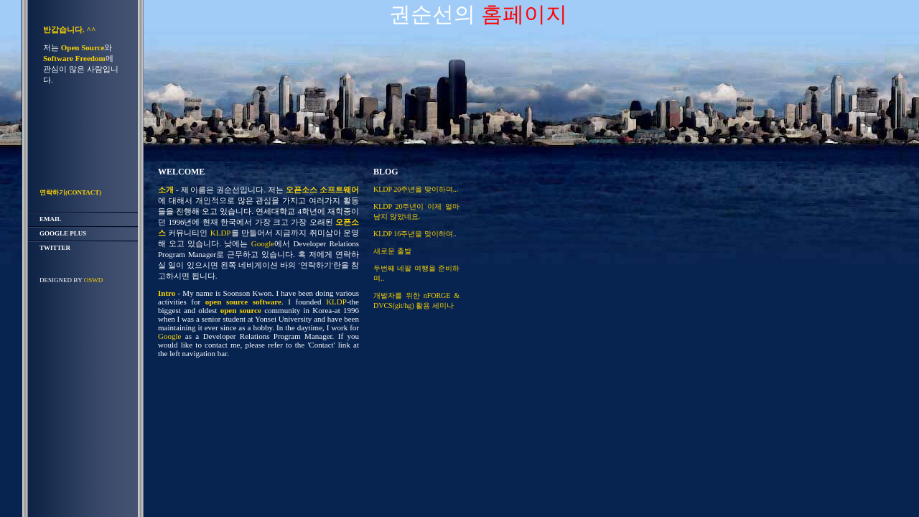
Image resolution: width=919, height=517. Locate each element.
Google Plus (62, 233)
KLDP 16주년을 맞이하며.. (415, 234)
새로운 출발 (392, 251)
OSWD (93, 280)
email (50, 219)
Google (262, 243)
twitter (54, 247)
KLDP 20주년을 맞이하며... (415, 189)
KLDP (220, 232)
